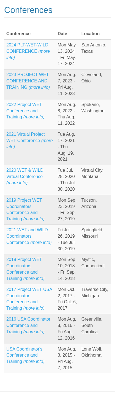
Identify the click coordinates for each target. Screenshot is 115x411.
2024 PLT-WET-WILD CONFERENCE (28, 51)
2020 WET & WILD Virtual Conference (24, 176)
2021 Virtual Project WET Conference (29, 140)
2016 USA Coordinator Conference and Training (28, 325)
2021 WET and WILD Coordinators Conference (29, 236)
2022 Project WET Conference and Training (25, 111)
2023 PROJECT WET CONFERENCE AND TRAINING (28, 81)
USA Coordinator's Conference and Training (25, 355)
